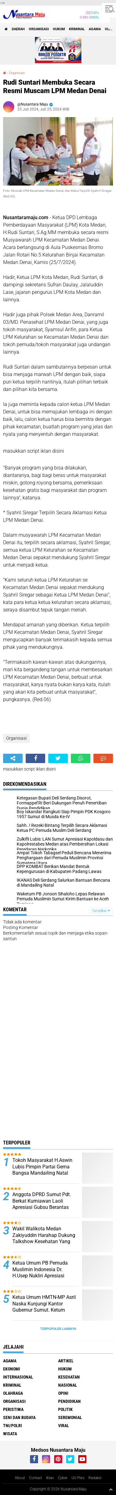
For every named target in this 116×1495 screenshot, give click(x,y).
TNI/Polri (12, 1425)
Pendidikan (69, 1401)
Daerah (18, 29)
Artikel (66, 1360)
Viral (63, 1425)
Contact (35, 1478)
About (20, 1478)
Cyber (62, 1478)
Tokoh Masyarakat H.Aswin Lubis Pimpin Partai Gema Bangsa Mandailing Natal (42, 1166)
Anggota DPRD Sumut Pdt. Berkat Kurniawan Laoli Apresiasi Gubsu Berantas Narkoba (41, 1204)
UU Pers (77, 1478)
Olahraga (13, 1393)
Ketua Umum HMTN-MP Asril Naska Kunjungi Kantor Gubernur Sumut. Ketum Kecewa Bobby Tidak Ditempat (44, 1310)
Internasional (18, 1377)
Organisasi (39, 29)
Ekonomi (11, 1368)
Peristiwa (13, 1409)
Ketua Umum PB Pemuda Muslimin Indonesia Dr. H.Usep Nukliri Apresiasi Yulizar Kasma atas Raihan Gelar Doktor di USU (42, 1276)
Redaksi (94, 1478)
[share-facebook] (35, 758)
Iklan (50, 1478)
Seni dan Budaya (19, 1417)
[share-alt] (13, 758)
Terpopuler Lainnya (58, 1329)
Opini (63, 1393)
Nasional (67, 1385)
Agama (95, 29)
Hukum (59, 29)
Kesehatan (69, 1377)
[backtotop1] (110, 1489)
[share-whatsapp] (80, 758)
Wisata (10, 1433)
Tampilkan (101, 911)
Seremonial (70, 1417)
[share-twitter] (58, 758)
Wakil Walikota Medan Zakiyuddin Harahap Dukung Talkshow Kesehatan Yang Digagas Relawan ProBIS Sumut (43, 1241)
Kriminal (77, 29)
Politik (65, 1409)
